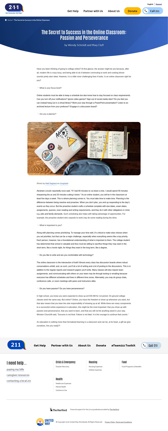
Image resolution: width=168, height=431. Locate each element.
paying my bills (15, 369)
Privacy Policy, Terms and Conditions (118, 422)
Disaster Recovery (62, 366)
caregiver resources (18, 374)
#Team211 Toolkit (123, 345)
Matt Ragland (51, 183)
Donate (132, 11)
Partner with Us (93, 11)
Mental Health (61, 387)
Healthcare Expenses (63, 383)
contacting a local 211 (19, 380)
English (150, 4)
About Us (114, 11)
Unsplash (64, 183)
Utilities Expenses (95, 370)
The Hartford (114, 409)
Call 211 (154, 10)
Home (10, 20)
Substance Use (61, 390)
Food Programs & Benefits (131, 366)
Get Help (72, 11)
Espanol (159, 4)
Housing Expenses (95, 366)
